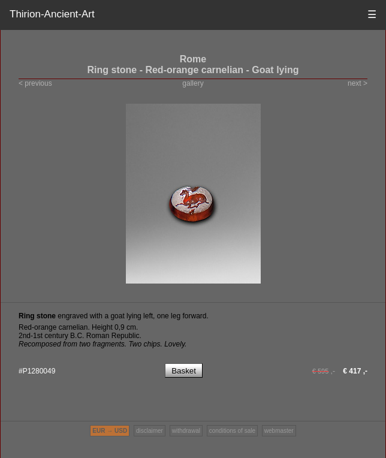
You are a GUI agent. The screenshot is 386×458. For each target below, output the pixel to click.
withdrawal (186, 430)
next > (357, 83)
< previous (35, 83)
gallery (192, 83)
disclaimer (149, 430)
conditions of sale (232, 430)
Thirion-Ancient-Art (52, 14)
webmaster (279, 430)
